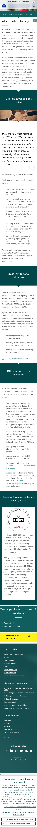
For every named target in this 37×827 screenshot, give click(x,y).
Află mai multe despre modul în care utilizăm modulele (20, 813)
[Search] (17, 5)
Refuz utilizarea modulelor (20, 823)
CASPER (7, 726)
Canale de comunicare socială (15, 676)
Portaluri (7, 720)
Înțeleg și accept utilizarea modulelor (20, 819)
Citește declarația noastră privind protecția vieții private (20, 808)
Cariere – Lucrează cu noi (13, 654)
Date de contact (10, 663)
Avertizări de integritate (12, 732)
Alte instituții (9, 660)
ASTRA (6, 723)
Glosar (6, 657)
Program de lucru (10, 670)
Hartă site (8, 737)
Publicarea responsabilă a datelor (16, 708)
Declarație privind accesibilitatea (16, 705)
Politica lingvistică (11, 699)
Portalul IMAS (9, 729)
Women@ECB (9, 623)
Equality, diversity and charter (16, 358)
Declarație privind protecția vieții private (19, 693)
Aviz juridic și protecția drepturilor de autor (18, 689)
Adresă (6, 667)
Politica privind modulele (16, 696)
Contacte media (10, 673)
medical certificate (14, 482)
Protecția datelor (10, 702)
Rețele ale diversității (12, 626)
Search (27, 5)
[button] (33, 2)
